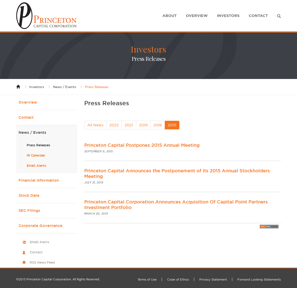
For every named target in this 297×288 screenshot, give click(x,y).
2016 (157, 125)
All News (95, 125)
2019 (143, 125)
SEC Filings (29, 210)
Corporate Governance (40, 225)
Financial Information (39, 180)
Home (18, 86)
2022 (114, 125)
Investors (228, 15)
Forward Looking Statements (259, 279)
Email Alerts (36, 166)
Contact (258, 15)
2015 (172, 125)
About (169, 15)
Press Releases (96, 86)
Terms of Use (147, 279)
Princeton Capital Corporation (48, 279)
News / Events (64, 86)
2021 (129, 125)
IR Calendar (36, 155)
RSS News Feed (42, 262)
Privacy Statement (213, 279)
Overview (197, 15)
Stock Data (29, 195)
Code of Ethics (178, 279)
